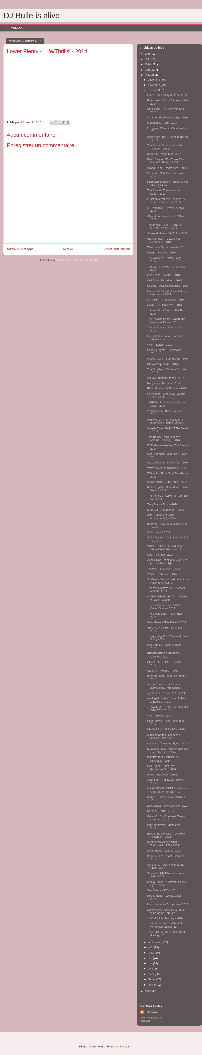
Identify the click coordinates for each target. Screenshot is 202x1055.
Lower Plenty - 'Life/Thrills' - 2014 (167, 481)
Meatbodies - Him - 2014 (162, 122)
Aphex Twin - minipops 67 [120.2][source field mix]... (167, 561)
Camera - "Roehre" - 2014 (163, 670)
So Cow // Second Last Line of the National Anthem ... (168, 581)
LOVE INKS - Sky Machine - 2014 (167, 805)
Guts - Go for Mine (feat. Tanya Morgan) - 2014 (166, 818)
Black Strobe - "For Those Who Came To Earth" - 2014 (166, 161)
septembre (155, 942)
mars (151, 974)
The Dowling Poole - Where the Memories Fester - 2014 (166, 320)
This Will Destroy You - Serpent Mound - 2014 (166, 589)
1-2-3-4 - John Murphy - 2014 (165, 918)
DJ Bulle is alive (31, 15)
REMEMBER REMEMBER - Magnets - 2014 (164, 655)
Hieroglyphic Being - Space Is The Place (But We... (167, 183)
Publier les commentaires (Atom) (77, 260)
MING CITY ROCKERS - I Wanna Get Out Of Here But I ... (167, 790)
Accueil (68, 249)
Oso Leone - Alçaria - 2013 (163, 275)
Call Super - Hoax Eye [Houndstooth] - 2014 (161, 767)
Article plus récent (20, 249)
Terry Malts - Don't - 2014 (162, 504)
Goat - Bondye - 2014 (160, 554)
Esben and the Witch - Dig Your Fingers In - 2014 (166, 835)
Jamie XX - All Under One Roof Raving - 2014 (166, 933)
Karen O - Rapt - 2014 (160, 810)
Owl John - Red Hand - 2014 (164, 280)
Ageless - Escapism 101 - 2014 (166, 693)
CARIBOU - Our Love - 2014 (164, 305)
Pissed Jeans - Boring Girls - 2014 (168, 358)
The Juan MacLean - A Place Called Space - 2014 (164, 607)
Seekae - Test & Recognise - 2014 (168, 285)
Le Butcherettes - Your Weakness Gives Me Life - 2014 (167, 750)
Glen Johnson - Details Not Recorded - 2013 (163, 240)
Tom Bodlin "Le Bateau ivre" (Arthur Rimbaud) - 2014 (164, 438)
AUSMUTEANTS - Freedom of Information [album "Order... (165, 421)
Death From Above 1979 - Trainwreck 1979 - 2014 (163, 843)
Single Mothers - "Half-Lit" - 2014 (167, 233)
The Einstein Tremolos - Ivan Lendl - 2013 (164, 192)
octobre (153, 90)
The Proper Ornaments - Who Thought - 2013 (165, 147)
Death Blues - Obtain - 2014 (164, 850)
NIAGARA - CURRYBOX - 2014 (166, 729)
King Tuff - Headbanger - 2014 (165, 509)
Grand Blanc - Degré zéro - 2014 (167, 167)
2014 (148, 75)
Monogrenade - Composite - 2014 (167, 904)
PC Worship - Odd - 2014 (162, 364)
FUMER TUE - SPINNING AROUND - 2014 (163, 759)
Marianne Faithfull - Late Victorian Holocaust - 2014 (167, 293)
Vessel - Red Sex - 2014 (162, 574)
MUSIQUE (17, 27)
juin (150, 958)
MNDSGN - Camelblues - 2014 (166, 299)
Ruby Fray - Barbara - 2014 (163, 383)
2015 (148, 69)
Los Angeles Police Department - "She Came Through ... (167, 911)
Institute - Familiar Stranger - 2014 (168, 117)
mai (150, 963)
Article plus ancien (116, 249)
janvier (152, 984)
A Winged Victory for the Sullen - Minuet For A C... (166, 700)
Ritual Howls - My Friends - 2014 (167, 388)
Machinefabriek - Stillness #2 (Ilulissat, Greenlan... (164, 736)
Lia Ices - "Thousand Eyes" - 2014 (167, 743)
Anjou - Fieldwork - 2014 (162, 774)
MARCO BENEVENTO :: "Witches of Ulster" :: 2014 (168, 598)
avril (151, 968)
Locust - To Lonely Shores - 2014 (167, 95)
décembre (154, 79)
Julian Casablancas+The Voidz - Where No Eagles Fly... (166, 925)
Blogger (124, 1046)
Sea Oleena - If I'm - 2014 (162, 890)
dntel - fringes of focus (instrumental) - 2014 (161, 516)
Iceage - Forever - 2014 (161, 252)
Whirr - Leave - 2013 (159, 344)
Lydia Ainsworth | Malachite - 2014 (168, 462)
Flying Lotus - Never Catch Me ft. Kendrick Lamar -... (167, 338)
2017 (148, 59)
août (151, 947)
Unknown (151, 1012)
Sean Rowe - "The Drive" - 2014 (166, 622)
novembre (154, 85)
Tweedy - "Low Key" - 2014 (163, 568)
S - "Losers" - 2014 (158, 532)
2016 (148, 64)
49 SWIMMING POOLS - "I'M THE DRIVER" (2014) (168, 708)
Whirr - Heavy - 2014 (159, 715)
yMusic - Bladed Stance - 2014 (165, 377)
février (152, 979)
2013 (148, 991)
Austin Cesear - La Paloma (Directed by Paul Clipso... (164, 686)
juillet (151, 952)
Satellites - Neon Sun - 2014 (164, 153)
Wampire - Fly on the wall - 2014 (166, 247)
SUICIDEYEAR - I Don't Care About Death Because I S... (165, 548)
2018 (148, 53)
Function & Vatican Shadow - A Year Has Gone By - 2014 (166, 200)
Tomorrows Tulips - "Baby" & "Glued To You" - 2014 (164, 226)
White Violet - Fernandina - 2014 (166, 468)
